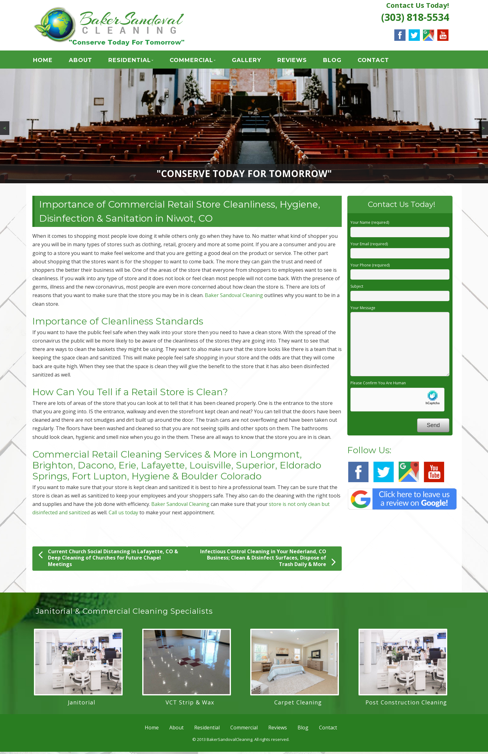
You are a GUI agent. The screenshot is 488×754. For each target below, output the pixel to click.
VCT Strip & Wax (190, 704)
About (80, 61)
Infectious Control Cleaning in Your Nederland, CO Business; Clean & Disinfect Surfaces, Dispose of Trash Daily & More (268, 560)
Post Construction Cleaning (406, 704)
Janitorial (81, 704)
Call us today (123, 514)
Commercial (191, 61)
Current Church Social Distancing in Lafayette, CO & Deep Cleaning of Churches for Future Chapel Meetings (108, 560)
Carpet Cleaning (298, 704)
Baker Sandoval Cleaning (234, 297)
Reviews (292, 61)
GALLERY (246, 61)
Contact (373, 61)
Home (43, 61)
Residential (129, 61)
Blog (332, 61)
